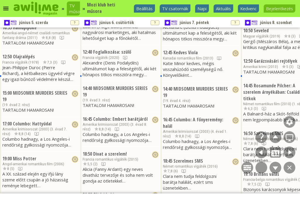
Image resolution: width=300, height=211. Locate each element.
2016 (212, 166)
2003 (44, 129)
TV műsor (74, 8)
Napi (202, 8)
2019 (275, 36)
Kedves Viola (185, 52)
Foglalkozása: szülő (112, 52)
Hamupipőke (25, 27)
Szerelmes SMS (188, 161)
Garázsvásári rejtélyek (275, 61)
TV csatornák (175, 8)
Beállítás (144, 8)
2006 (59, 164)
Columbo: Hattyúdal (32, 123)
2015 (133, 159)
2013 (208, 58)
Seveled (261, 30)
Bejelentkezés (279, 8)
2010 (286, 104)
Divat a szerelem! (110, 154)
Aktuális (223, 8)
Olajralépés (24, 56)
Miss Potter (24, 158)
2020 (114, 57)
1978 (34, 62)
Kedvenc (248, 8)
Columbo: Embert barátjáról (120, 119)
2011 (32, 37)
